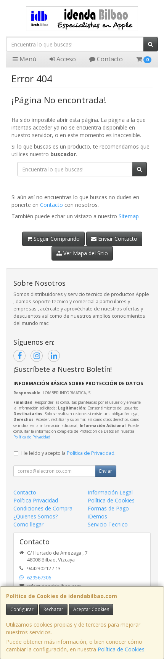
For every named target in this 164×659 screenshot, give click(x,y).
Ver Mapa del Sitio (82, 253)
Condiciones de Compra (42, 508)
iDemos (97, 516)
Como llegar (28, 524)
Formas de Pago (108, 508)
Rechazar (53, 609)
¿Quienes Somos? (35, 516)
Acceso (63, 59)
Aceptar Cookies (91, 609)
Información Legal (110, 492)
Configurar (22, 609)
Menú (24, 59)
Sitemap (129, 216)
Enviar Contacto (114, 238)
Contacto (106, 59)
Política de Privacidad (31, 437)
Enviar (105, 471)
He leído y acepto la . (68, 453)
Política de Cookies (121, 649)
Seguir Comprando (53, 238)
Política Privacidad (35, 500)
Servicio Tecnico (108, 524)
